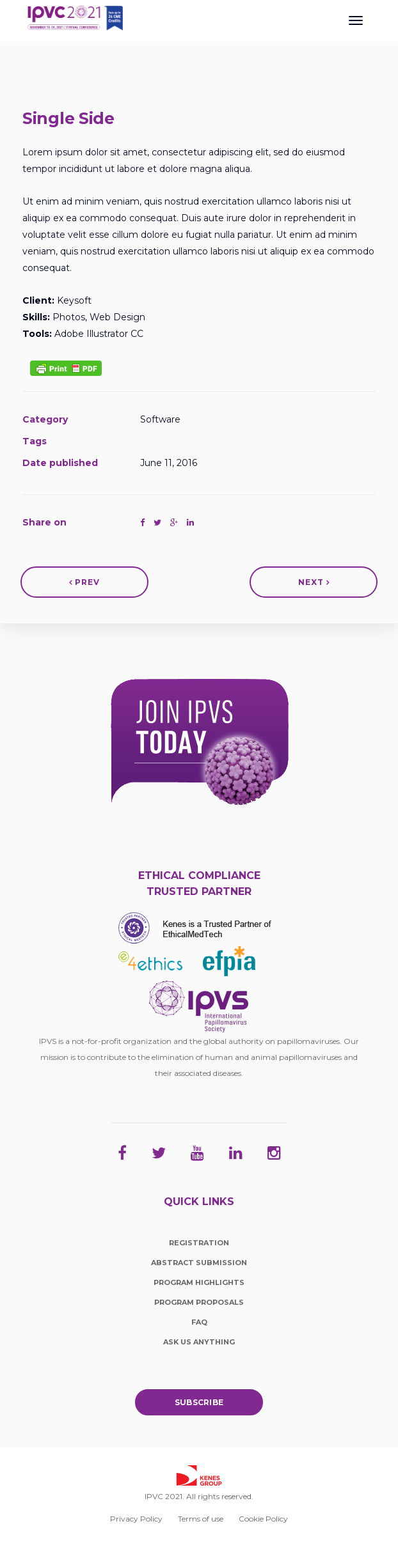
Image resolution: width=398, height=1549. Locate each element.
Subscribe (199, 1402)
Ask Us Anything (199, 1341)
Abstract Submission (199, 1262)
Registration (199, 1242)
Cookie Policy (263, 1518)
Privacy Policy (136, 1518)
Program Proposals (199, 1302)
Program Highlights (199, 1282)
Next (314, 582)
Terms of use (200, 1518)
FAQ (199, 1322)
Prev (84, 582)
